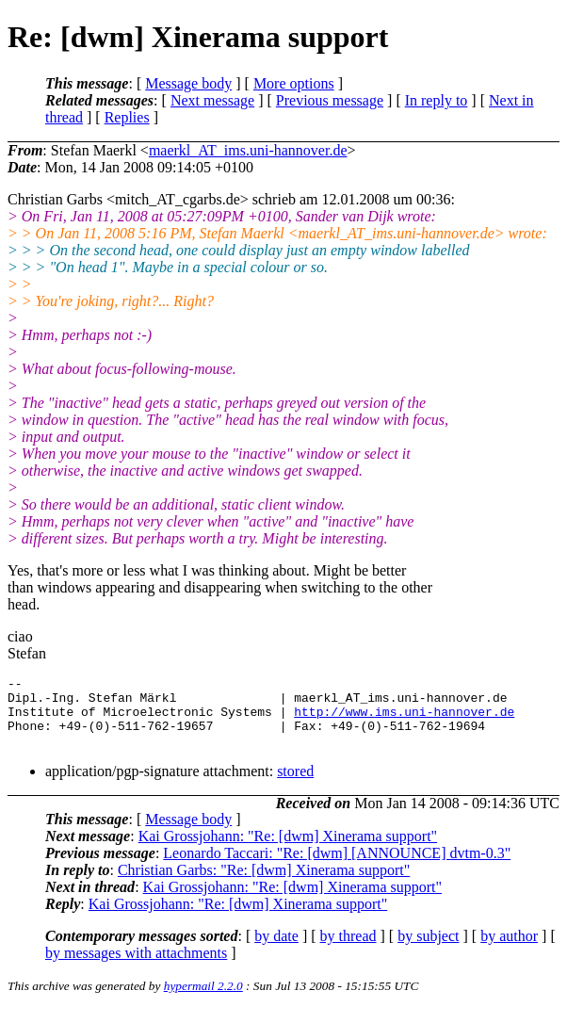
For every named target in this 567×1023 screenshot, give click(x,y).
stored (295, 785)
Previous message (329, 100)
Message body (188, 83)
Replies (127, 117)
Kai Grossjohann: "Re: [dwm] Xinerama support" (287, 850)
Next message (212, 100)
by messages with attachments (136, 967)
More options (293, 83)
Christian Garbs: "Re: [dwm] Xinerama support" (264, 884)
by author (509, 950)
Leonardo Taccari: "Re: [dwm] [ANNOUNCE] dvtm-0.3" (336, 867)
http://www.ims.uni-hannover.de (404, 719)
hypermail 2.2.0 (203, 1000)
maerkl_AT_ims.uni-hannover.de (248, 150)
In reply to (436, 100)
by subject (428, 950)
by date (276, 950)
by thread (348, 950)
